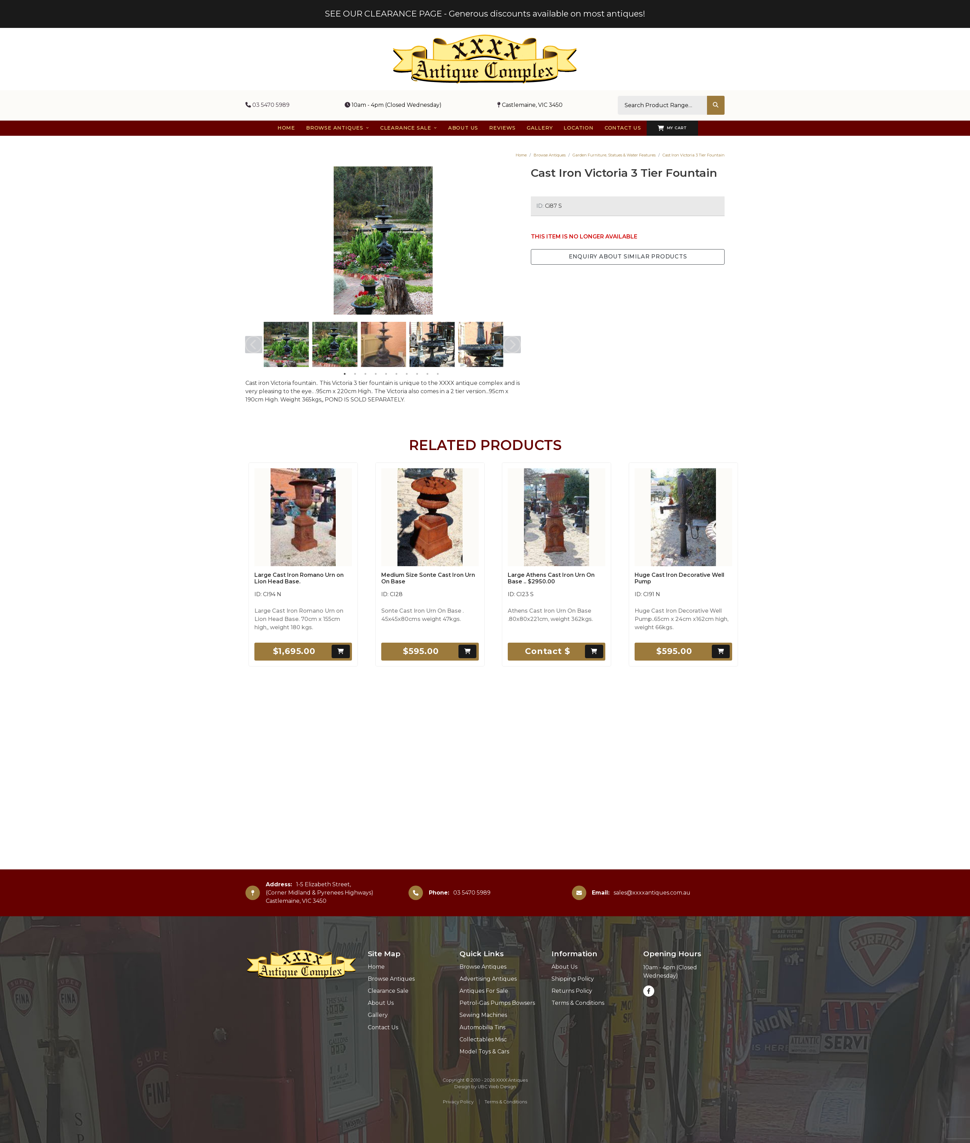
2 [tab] (355, 373)
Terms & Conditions (578, 1003)
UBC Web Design (497, 1086)
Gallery (378, 1015)
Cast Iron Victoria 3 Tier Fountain (694, 155)
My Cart (672, 128)
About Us (381, 1003)
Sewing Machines (483, 1015)
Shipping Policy (573, 979)
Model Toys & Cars (484, 1051)
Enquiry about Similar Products (628, 256)
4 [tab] (375, 373)
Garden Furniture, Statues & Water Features (614, 155)
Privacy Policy (458, 1101)
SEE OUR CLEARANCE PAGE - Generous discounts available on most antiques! (485, 14)
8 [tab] (417, 373)
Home (521, 155)
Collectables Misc (483, 1039)
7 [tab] (406, 373)
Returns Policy (572, 991)
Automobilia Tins (482, 1027)
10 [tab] (437, 373)
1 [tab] (344, 373)
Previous (253, 344)
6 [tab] (396, 373)
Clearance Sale (388, 991)
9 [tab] (427, 373)
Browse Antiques (550, 155)
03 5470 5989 (267, 105)
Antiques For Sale (483, 991)
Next (512, 344)
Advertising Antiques (488, 979)
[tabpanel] (286, 344)
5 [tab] (386, 373)
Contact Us (383, 1027)
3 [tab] (365, 373)
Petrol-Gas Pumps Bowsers (497, 1003)
